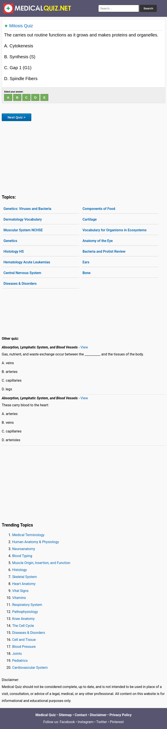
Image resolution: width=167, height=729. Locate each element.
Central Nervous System (22, 273)
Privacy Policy (121, 715)
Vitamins (19, 598)
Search (148, 8)
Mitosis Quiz (21, 25)
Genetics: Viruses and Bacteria (27, 209)
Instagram (85, 722)
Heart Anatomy (23, 584)
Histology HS (13, 251)
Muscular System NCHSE (23, 230)
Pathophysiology (25, 612)
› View (83, 347)
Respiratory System (27, 605)
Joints (17, 654)
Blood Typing (22, 556)
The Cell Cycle (23, 626)
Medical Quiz (45, 715)
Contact (81, 715)
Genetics (10, 241)
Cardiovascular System (30, 668)
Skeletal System (24, 577)
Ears (85, 262)
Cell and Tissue (24, 640)
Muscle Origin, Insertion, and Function (41, 563)
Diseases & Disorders (20, 283)
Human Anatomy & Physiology (35, 542)
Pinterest (117, 722)
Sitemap (65, 715)
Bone (86, 273)
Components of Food (98, 209)
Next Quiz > (16, 117)
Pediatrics (20, 661)
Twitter (101, 722)
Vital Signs (20, 591)
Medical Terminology (28, 535)
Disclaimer (98, 715)
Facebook (67, 722)
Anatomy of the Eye (97, 241)
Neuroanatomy (23, 549)
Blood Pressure (24, 647)
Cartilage (89, 219)
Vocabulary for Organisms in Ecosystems (114, 230)
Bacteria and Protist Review (103, 251)
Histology (19, 570)
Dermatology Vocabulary (22, 219)
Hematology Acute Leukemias (26, 262)
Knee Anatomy (23, 619)
